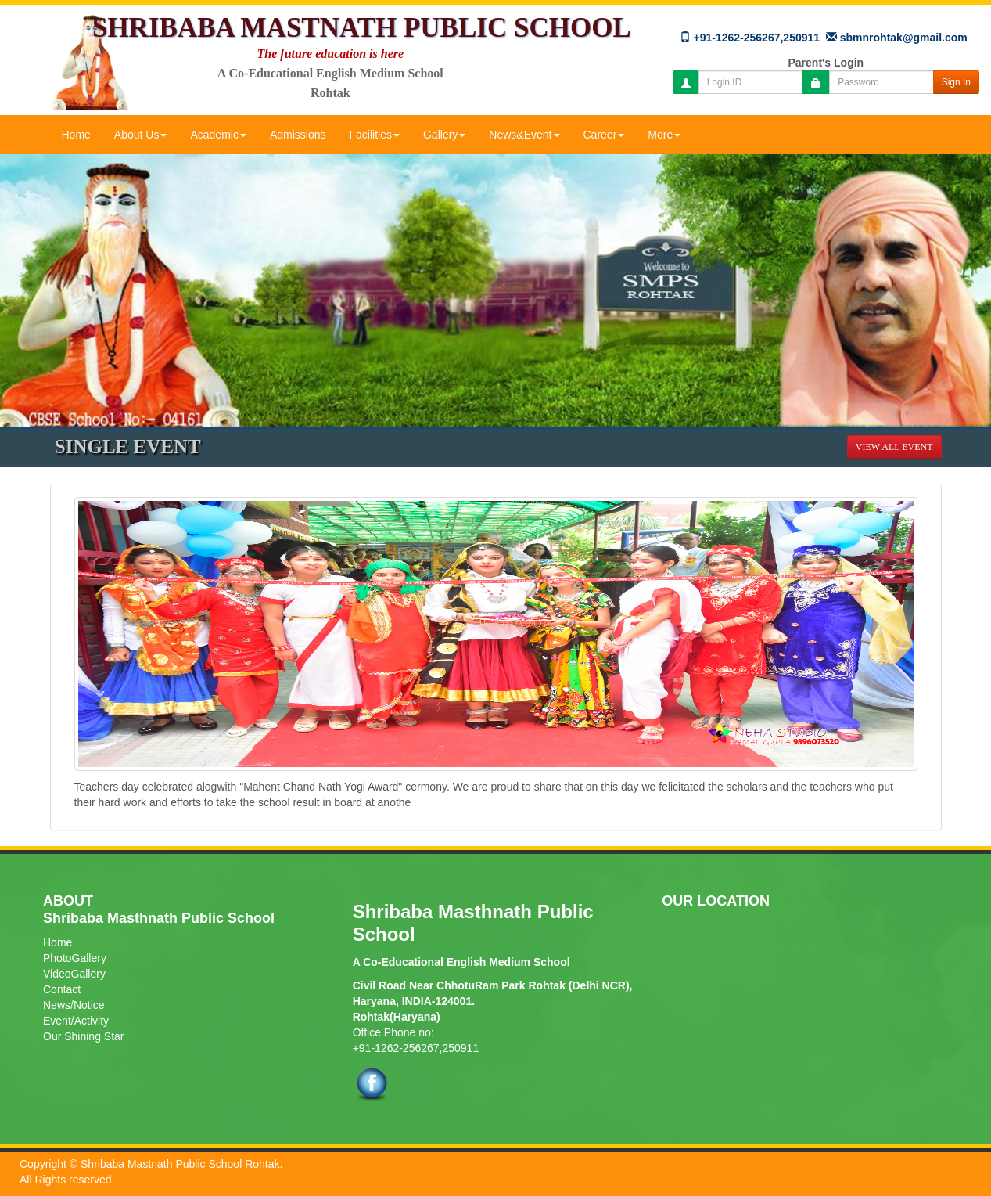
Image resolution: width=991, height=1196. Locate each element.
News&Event (524, 134)
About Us (140, 134)
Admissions (298, 134)
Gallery (444, 134)
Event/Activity (76, 1020)
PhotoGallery (74, 958)
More (664, 134)
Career (604, 134)
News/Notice (74, 1005)
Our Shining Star (83, 1036)
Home (76, 134)
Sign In (956, 82)
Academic (218, 134)
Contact (62, 989)
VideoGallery (74, 973)
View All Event (894, 446)
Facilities (375, 134)
